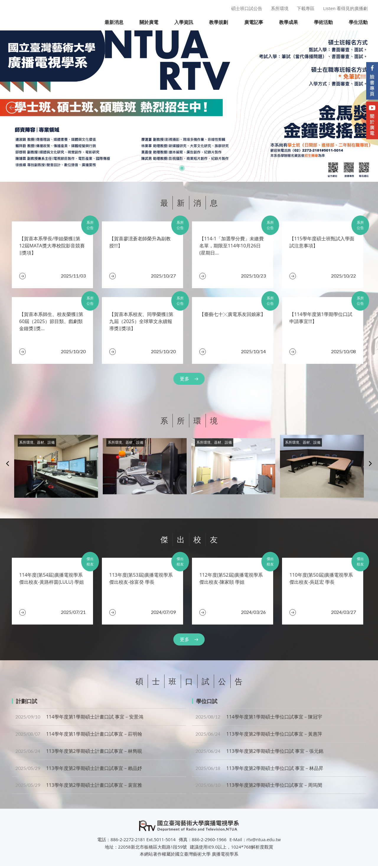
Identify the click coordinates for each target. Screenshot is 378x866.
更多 (184, 378)
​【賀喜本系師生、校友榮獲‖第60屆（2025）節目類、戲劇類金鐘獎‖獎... (51, 321)
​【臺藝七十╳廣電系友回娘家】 (232, 314)
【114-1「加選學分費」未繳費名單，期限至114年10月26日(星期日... (231, 245)
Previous (7, 463)
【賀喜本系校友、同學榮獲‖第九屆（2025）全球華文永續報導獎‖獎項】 (141, 321)
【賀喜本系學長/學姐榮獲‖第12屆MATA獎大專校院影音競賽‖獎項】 (52, 245)
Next (370, 463)
